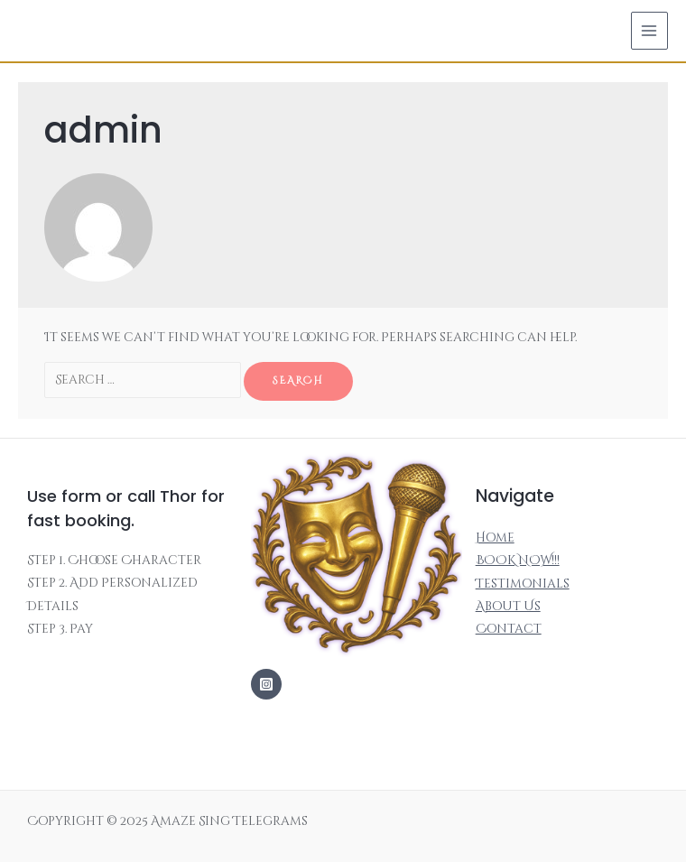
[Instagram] (266, 684)
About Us (508, 606)
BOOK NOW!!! (518, 560)
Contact (509, 629)
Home (495, 538)
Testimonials (523, 584)
